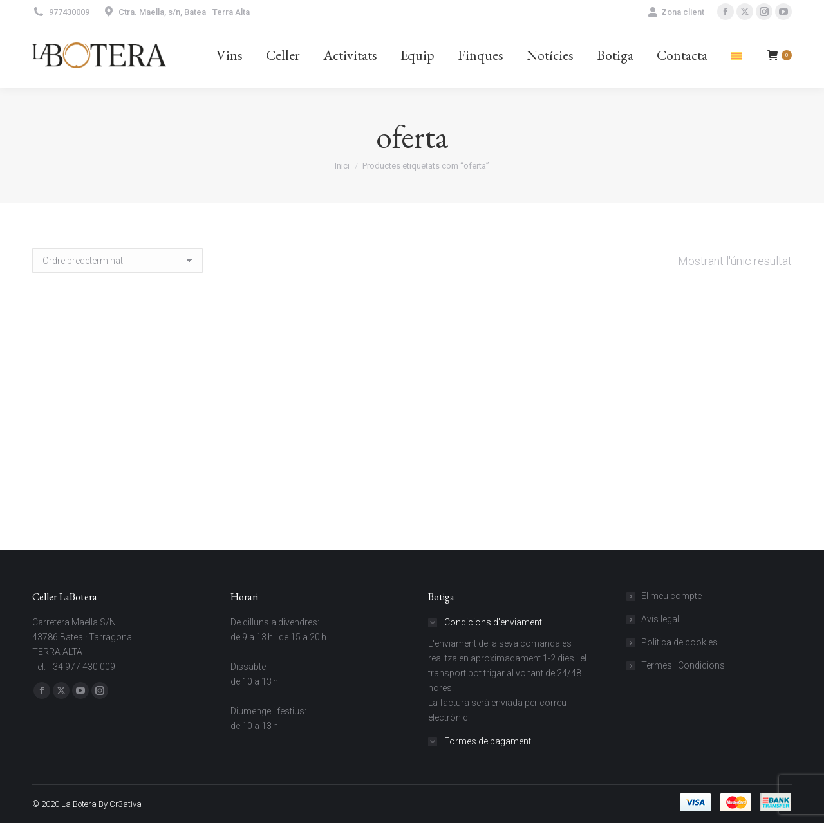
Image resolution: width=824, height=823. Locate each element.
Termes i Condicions (683, 665)
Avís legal (660, 619)
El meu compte (671, 596)
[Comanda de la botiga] (117, 260)
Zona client (676, 12)
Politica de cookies (679, 642)
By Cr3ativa (120, 804)
